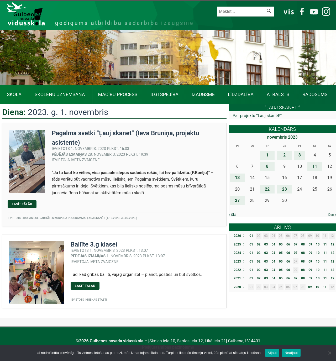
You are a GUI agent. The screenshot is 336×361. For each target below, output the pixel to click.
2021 (237, 278)
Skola (14, 94)
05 (281, 244)
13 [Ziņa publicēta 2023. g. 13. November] (237, 177)
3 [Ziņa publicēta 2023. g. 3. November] (299, 155)
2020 (237, 287)
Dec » (332, 215)
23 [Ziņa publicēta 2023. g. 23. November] (284, 189)
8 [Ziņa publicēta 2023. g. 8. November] (267, 166)
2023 (237, 261)
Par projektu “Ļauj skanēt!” (257, 115)
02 (258, 244)
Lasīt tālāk (24, 205)
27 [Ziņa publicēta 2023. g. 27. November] (237, 200)
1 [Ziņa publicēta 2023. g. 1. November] (267, 155)
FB (300, 11)
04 (273, 244)
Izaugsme (203, 94)
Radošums (315, 94)
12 (332, 244)
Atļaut (272, 353)
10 (318, 244)
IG (325, 11)
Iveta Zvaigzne (85, 160)
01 (251, 236)
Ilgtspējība (164, 94)
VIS (289, 11)
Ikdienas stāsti (96, 299)
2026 (237, 236)
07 (295, 244)
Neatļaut (291, 353)
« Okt (232, 215)
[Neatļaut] (329, 352)
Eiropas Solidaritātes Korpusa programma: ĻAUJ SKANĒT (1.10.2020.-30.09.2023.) (79, 218)
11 (325, 244)
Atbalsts (278, 94)
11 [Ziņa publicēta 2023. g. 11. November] (314, 166)
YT (313, 11)
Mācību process (117, 94)
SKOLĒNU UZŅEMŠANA (60, 94)
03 (266, 244)
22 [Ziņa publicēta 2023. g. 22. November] (267, 189)
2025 (237, 244)
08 (303, 244)
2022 (237, 270)
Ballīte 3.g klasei (94, 244)
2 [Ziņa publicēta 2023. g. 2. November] (284, 155)
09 (310, 244)
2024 (237, 253)
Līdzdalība (241, 94)
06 (288, 244)
